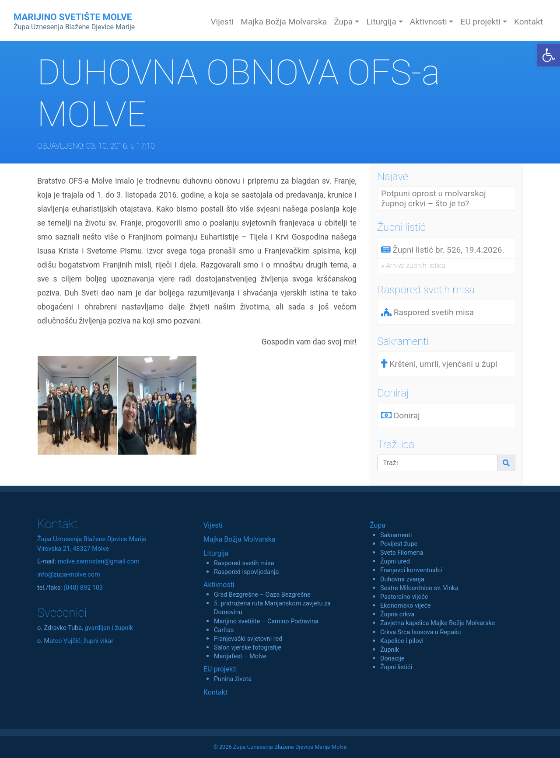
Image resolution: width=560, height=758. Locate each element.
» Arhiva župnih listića (413, 265)
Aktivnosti (218, 585)
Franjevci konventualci (411, 570)
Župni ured (395, 561)
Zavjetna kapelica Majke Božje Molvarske (437, 623)
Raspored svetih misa (244, 563)
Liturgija (215, 553)
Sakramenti (396, 535)
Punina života (233, 679)
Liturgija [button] (381, 22)
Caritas (224, 630)
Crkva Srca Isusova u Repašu (420, 632)
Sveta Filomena (401, 552)
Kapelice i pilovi (402, 641)
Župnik (389, 650)
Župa (377, 525)
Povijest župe (398, 544)
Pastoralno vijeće (404, 597)
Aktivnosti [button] (428, 22)
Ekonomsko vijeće (405, 605)
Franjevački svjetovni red (248, 639)
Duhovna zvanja (402, 579)
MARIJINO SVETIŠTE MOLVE (74, 21)
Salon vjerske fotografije (247, 647)
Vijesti (222, 22)
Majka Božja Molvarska (284, 22)
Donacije (392, 658)
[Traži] (437, 463)
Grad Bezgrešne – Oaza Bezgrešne (262, 594)
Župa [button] (343, 22)
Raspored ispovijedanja (246, 572)
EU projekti (220, 669)
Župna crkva (397, 614)
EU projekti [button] (480, 22)
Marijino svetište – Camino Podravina (266, 621)
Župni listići (396, 667)
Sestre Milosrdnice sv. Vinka (419, 588)
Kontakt (528, 22)
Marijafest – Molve (240, 656)
